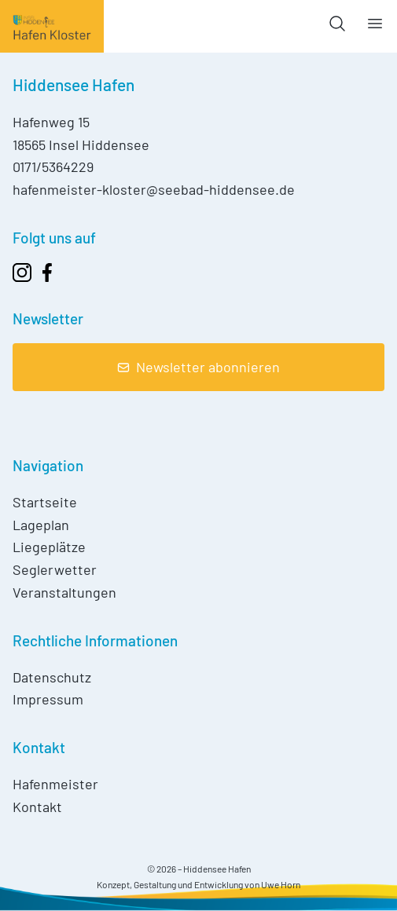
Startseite (45, 501)
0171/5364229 (53, 166)
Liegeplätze (49, 546)
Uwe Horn (280, 884)
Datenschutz (52, 677)
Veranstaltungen (64, 592)
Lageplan (41, 524)
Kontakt (37, 806)
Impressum (48, 699)
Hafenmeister (55, 783)
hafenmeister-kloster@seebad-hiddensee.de (154, 189)
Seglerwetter (55, 569)
